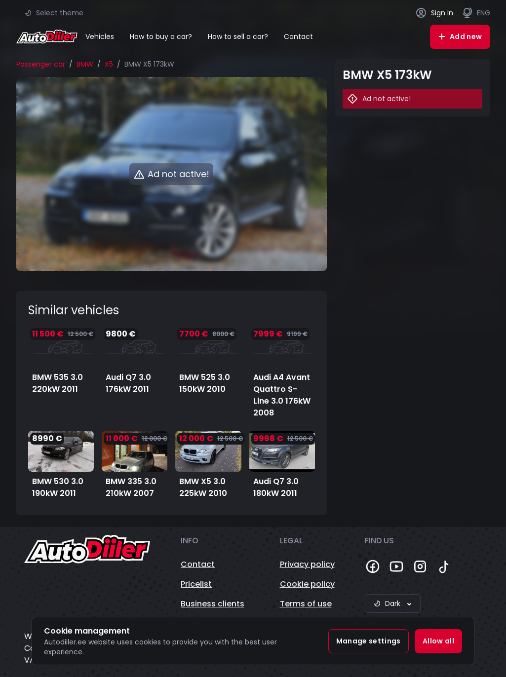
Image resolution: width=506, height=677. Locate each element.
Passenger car (40, 64)
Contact (298, 36)
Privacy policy (307, 564)
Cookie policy (307, 584)
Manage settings (368, 641)
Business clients (212, 603)
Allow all (438, 641)
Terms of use (306, 603)
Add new (460, 36)
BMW (85, 64)
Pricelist (196, 584)
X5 (109, 64)
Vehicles (99, 36)
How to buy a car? (161, 36)
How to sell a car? (238, 36)
